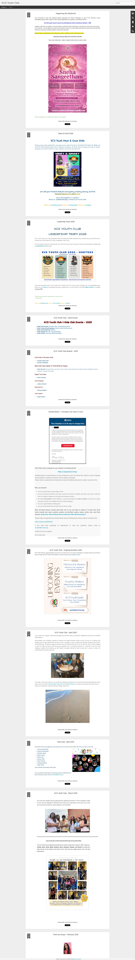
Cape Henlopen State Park (55, 684)
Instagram (88, 205)
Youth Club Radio (56, 303)
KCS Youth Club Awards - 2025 (66, 351)
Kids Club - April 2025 (65, 742)
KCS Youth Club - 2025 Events (66, 318)
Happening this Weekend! (66, 13)
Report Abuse (78, 959)
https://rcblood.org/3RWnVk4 (44, 522)
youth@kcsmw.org (57, 205)
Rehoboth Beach (70, 684)
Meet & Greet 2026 (65, 133)
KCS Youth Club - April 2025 (66, 632)
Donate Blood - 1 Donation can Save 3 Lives (66, 412)
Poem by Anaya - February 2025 (65, 934)
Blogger (73, 959)
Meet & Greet (89, 287)
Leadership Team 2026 (66, 222)
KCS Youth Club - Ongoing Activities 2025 (66, 550)
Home (10, 7)
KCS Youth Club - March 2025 (65, 793)
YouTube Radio (73, 205)
